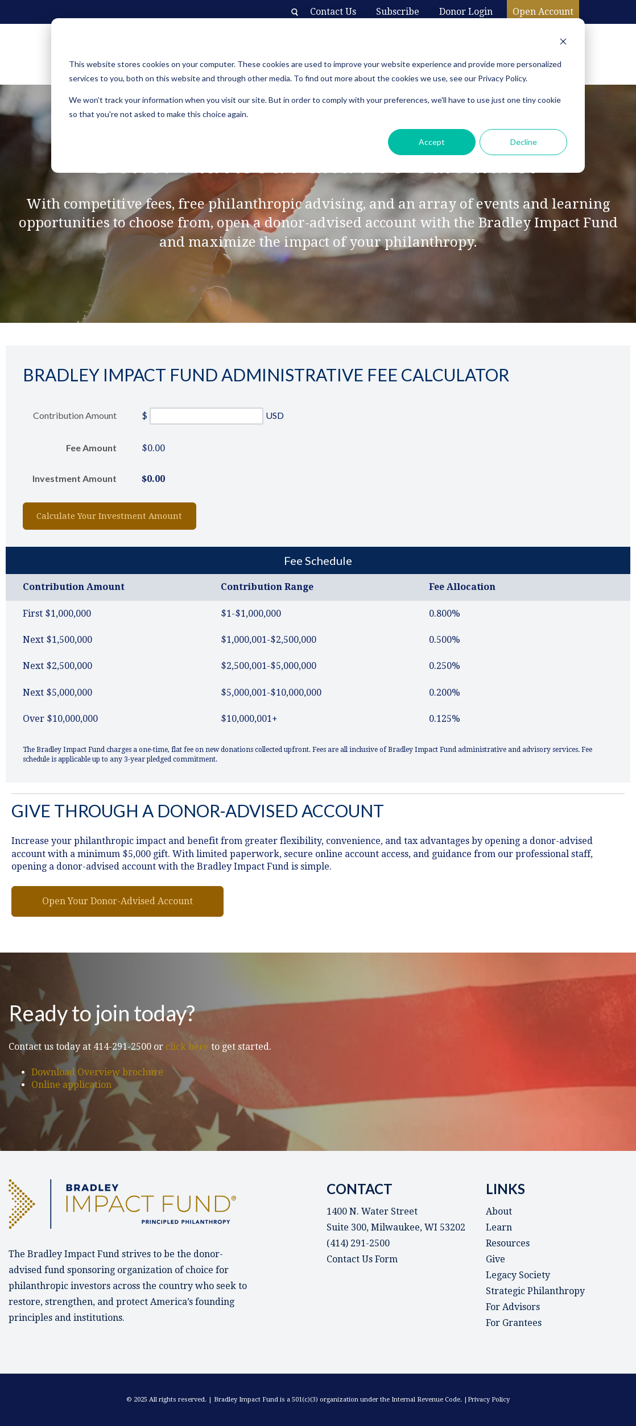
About (499, 1211)
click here (188, 1046)
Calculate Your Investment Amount (126, 516)
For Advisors (513, 1307)
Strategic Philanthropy (535, 1291)
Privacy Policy (489, 1399)
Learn (499, 1227)
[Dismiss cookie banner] (563, 43)
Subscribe (397, 11)
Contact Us (333, 11)
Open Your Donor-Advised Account (117, 901)
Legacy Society (518, 1275)
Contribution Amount (75, 415)
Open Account (543, 11)
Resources (508, 1243)
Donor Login (466, 11)
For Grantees (514, 1322)
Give (495, 1259)
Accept (432, 142)
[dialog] (318, 95)
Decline (523, 142)
